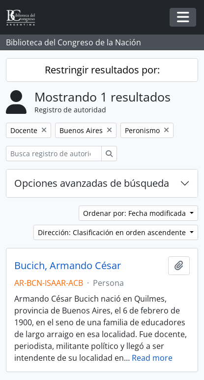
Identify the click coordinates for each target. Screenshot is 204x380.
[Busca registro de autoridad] (54, 153)
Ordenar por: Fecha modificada (135, 213)
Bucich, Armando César (67, 266)
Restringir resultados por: (102, 69)
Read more (152, 357)
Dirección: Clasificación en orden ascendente (113, 232)
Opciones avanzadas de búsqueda (91, 183)
